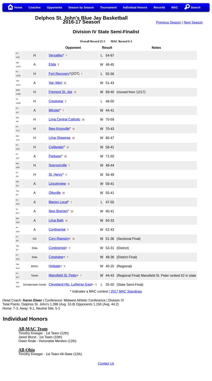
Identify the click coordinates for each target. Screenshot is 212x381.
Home (15, 7)
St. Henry (56, 174)
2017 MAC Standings (126, 291)
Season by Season (81, 7)
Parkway (55, 156)
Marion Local (58, 202)
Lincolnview (57, 183)
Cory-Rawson (59, 238)
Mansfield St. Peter (63, 275)
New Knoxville (59, 128)
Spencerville (58, 165)
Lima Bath (56, 220)
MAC (174, 7)
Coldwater (56, 147)
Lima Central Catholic (64, 119)
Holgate (54, 266)
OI (65, 83)
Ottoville (55, 192)
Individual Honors (135, 7)
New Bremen (58, 211)
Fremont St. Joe (60, 92)
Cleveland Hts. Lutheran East (70, 284)
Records (159, 7)
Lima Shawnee (60, 137)
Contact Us (106, 363)
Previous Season (168, 22)
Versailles (56, 55)
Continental (57, 229)
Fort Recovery (59, 73)
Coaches (35, 7)
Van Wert (55, 83)
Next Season (193, 22)
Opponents (54, 7)
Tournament (108, 7)
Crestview (56, 101)
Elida (52, 64)
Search (192, 7)
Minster (54, 110)
